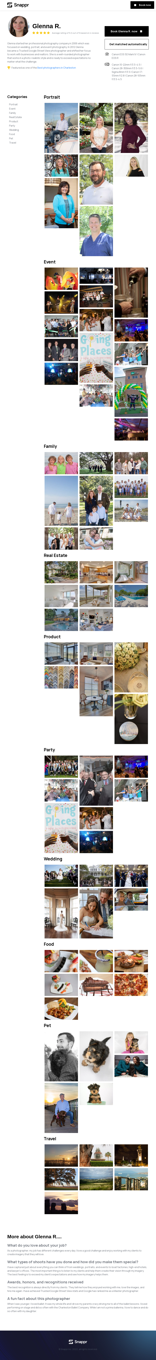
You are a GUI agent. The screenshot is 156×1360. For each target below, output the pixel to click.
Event (12, 108)
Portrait (13, 104)
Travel (12, 142)
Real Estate (15, 117)
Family (12, 113)
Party (12, 125)
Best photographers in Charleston (56, 67)
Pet (11, 138)
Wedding (14, 130)
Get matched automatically (128, 44)
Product (13, 121)
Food (12, 134)
